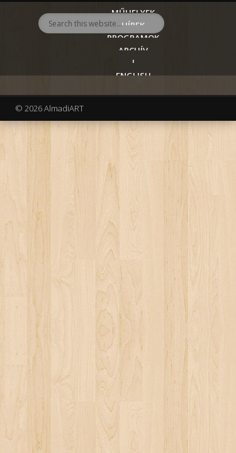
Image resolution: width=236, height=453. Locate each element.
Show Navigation (190, 113)
